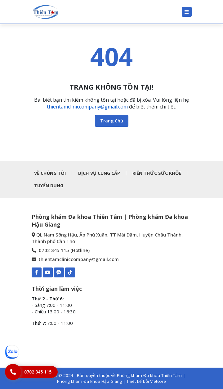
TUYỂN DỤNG (48, 185)
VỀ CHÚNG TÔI (50, 173)
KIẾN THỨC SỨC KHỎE (156, 173)
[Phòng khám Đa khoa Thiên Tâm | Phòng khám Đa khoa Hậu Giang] (46, 12)
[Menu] (187, 12)
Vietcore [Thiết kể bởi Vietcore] (158, 381)
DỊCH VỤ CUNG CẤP (99, 173)
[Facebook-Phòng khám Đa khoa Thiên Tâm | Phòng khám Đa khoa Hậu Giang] (37, 272)
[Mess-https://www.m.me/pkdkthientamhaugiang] (59, 272)
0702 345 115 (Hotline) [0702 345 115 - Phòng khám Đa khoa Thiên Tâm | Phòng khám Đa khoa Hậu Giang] (61, 250)
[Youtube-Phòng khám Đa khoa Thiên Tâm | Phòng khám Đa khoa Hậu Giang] (48, 272)
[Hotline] (31, 372)
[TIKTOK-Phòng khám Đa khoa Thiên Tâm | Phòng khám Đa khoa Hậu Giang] (70, 272)
